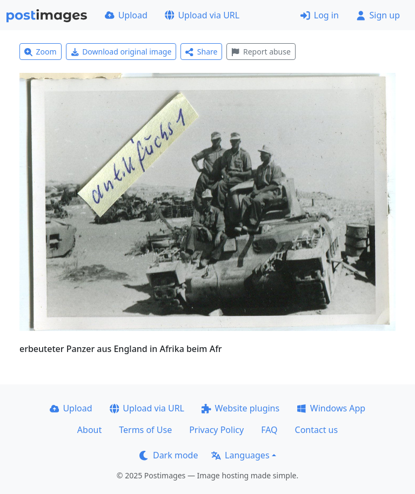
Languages (240, 455)
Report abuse (260, 51)
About (89, 430)
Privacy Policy (216, 430)
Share (201, 51)
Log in (319, 15)
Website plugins (240, 408)
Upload (126, 15)
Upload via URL (202, 15)
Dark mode (168, 455)
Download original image (121, 51)
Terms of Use (145, 430)
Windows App (331, 408)
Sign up (378, 15)
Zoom (40, 51)
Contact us (316, 430)
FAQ (269, 430)
